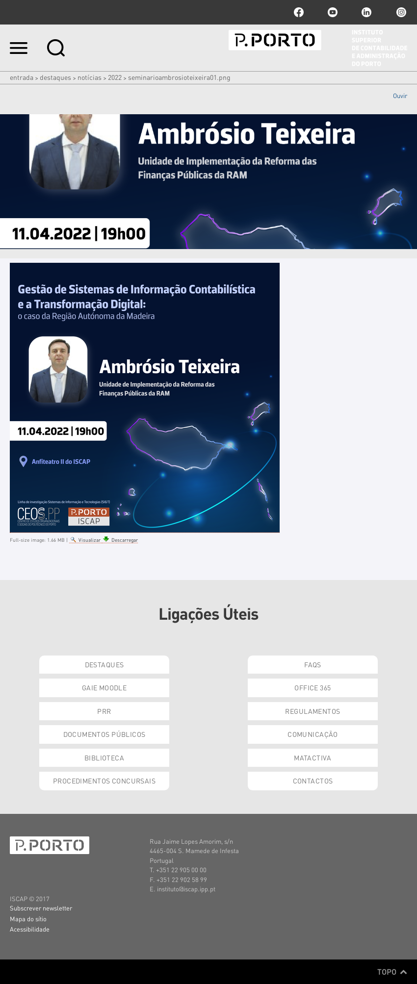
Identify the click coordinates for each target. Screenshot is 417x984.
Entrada (21, 77)
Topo (392, 972)
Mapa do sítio (28, 918)
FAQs (312, 664)
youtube (333, 12)
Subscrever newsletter (41, 908)
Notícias (90, 77)
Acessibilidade (30, 929)
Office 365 (312, 687)
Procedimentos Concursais (104, 780)
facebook (299, 12)
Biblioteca (104, 757)
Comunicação (312, 734)
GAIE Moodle (104, 687)
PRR (104, 710)
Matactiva (313, 757)
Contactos (313, 780)
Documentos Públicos (104, 734)
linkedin (366, 12)
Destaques (55, 77)
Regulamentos (312, 710)
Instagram (400, 12)
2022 (115, 77)
